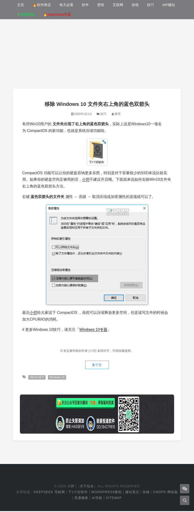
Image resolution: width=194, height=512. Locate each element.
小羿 (86, 179)
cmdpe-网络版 (165, 493)
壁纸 (100, 5)
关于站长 (87, 487)
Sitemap (114, 499)
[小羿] (93, 351)
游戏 (135, 5)
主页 (20, 5)
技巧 (150, 5)
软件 (85, 5)
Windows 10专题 (93, 330)
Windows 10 (57, 378)
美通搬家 (81, 499)
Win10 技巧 (37, 378)
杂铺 (146, 493)
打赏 (97, 365)
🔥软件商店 (41, 5)
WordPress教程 (106, 493)
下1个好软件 (78, 493)
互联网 (118, 5)
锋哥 (118, 114)
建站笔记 (132, 493)
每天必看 (66, 5)
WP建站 (168, 5)
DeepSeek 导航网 (49, 493)
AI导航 (97, 499)
